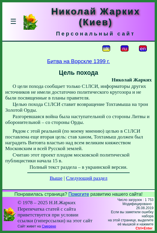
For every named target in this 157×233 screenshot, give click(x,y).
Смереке (49, 226)
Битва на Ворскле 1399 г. (78, 61)
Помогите (78, 194)
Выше (56, 178)
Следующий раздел (86, 178)
